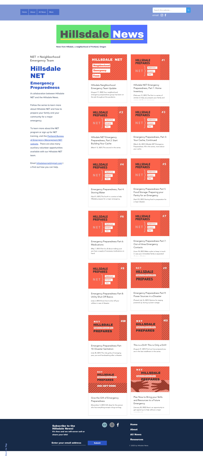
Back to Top (6, 449)
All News (135, 434)
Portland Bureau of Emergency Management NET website (47, 140)
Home (133, 424)
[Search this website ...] (167, 10)
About (134, 429)
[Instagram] (162, 15)
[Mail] (104, 424)
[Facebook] (165, 15)
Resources (136, 439)
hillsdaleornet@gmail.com (49, 163)
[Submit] (97, 443)
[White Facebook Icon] (117, 424)
